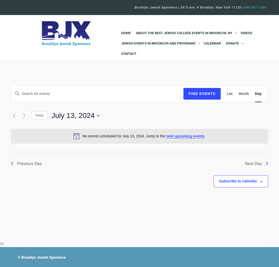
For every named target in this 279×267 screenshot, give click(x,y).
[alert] (139, 136)
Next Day (256, 163)
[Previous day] (14, 116)
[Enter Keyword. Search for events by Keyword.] (97, 94)
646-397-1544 (255, 7)
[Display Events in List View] (230, 94)
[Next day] (24, 116)
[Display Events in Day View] (258, 94)
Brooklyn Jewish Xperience (44, 257)
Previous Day (26, 163)
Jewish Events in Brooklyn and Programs (158, 43)
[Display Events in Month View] (244, 94)
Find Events (202, 94)
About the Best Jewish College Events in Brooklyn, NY (184, 33)
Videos (246, 33)
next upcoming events (185, 136)
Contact (129, 54)
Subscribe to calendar (238, 181)
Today (39, 115)
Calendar (212, 43)
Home (126, 33)
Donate (232, 43)
